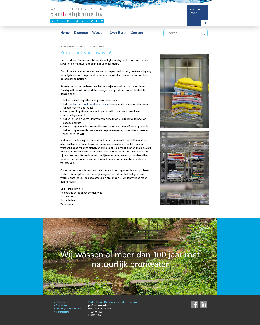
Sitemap (60, 302)
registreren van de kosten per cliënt (89, 104)
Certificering (62, 312)
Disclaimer (61, 305)
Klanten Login (195, 11)
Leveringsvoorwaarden (68, 309)
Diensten (73, 47)
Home (63, 47)
